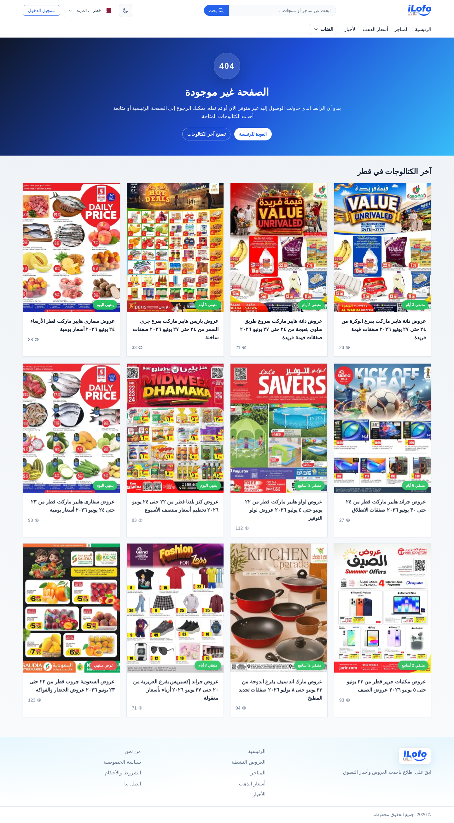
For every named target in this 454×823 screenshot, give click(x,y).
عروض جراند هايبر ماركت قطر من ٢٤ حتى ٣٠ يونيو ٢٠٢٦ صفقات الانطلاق (386, 513)
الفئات (323, 29)
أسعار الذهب (375, 29)
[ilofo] (419, 10)
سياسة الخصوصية (122, 762)
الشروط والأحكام (123, 772)
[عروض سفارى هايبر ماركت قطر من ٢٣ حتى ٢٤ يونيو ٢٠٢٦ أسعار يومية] (71, 435)
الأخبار (350, 29)
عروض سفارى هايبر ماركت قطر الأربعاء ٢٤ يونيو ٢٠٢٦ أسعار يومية (72, 325)
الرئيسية (423, 29)
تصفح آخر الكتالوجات (206, 134)
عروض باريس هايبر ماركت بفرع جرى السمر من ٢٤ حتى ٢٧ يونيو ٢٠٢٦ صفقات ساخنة (175, 329)
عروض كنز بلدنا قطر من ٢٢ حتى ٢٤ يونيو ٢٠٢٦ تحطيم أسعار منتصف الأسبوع (175, 513)
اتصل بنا (132, 783)
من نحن (133, 751)
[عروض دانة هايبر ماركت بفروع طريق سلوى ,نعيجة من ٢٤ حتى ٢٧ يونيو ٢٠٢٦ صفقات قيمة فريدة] (278, 247)
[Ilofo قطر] (415, 756)
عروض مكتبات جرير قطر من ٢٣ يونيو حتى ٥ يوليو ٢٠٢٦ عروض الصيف (386, 693)
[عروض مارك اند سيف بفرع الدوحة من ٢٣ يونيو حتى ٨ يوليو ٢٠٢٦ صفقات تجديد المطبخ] (278, 615)
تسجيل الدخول (41, 10)
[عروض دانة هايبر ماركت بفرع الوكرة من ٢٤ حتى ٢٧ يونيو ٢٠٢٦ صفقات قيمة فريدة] (382, 247)
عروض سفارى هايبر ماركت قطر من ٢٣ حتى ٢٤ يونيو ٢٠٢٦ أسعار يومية (73, 513)
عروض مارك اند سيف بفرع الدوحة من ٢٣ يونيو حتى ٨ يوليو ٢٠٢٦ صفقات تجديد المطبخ (280, 697)
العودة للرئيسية (253, 134)
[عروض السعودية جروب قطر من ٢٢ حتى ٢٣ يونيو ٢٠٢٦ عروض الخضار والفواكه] (71, 615)
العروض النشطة (248, 762)
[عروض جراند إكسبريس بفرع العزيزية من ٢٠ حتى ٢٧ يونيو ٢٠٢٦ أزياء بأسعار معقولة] (175, 615)
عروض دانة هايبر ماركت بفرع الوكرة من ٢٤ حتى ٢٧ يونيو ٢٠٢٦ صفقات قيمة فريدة (383, 329)
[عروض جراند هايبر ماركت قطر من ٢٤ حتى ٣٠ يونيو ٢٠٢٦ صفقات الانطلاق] (382, 435)
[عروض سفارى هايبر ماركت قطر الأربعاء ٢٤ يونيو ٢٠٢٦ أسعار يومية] (71, 247)
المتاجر (401, 29)
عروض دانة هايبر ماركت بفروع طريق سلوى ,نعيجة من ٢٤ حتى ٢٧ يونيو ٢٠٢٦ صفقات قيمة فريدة (281, 329)
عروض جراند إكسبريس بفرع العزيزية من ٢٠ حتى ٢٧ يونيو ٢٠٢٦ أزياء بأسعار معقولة (175, 697)
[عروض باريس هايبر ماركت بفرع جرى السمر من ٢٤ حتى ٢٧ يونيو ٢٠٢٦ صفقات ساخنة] (175, 247)
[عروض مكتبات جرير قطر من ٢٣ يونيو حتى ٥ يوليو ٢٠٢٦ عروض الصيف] (382, 615)
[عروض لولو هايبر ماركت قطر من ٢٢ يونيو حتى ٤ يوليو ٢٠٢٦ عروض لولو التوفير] (278, 435)
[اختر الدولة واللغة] (89, 10)
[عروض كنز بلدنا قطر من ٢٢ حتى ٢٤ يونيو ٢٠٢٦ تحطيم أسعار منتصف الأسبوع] (175, 435)
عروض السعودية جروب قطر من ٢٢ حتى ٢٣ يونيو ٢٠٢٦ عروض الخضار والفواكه (72, 693)
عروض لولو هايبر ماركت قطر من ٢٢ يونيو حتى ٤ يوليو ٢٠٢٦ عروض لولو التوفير (283, 517)
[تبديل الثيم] (125, 10)
